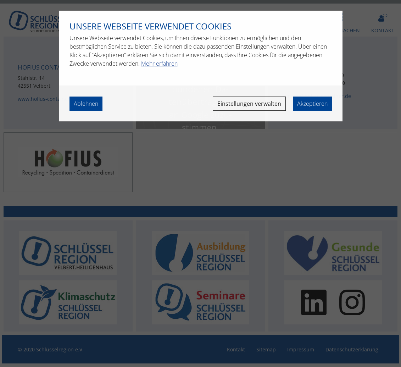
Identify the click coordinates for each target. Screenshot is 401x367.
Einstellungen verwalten (249, 104)
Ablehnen (86, 104)
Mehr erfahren (159, 63)
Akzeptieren (312, 104)
